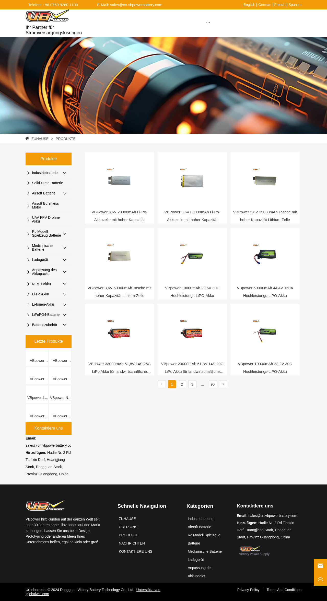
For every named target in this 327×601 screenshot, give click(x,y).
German (264, 5)
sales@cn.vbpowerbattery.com (50, 445)
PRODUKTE (65, 139)
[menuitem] (208, 22)
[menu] (208, 22)
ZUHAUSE (40, 139)
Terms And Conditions (284, 590)
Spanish (294, 5)
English (249, 5)
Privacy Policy (248, 590)
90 (213, 384)
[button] (208, 22)
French (280, 5)
